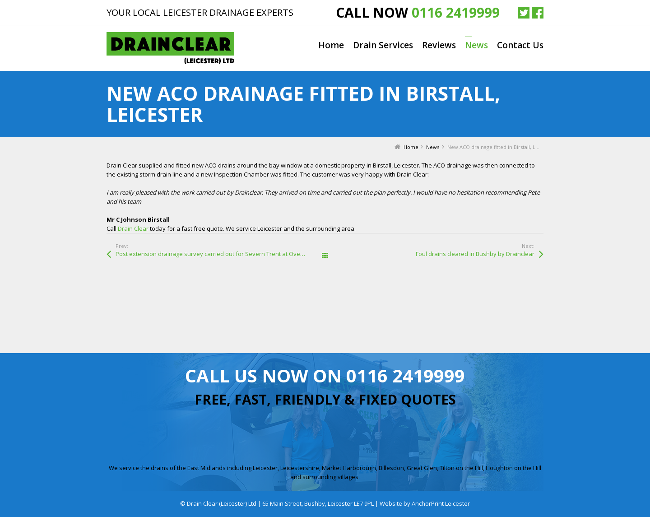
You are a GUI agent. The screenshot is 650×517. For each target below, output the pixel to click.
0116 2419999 (456, 12)
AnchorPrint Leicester (441, 503)
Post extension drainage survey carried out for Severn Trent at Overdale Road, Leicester (220, 254)
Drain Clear (133, 228)
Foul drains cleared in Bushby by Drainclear (475, 254)
